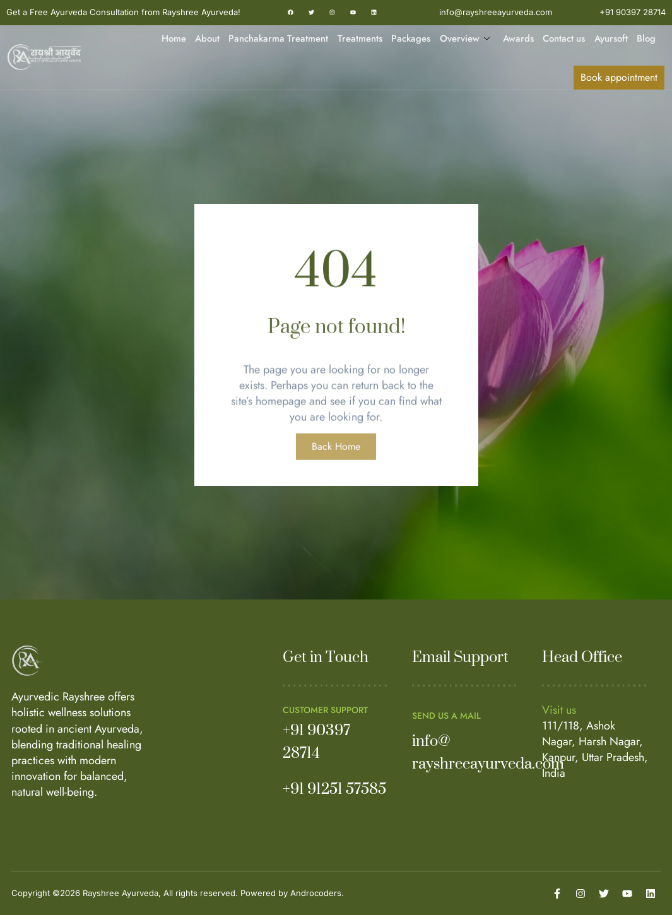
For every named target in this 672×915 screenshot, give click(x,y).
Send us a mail (446, 715)
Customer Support (325, 710)
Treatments (360, 38)
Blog (646, 38)
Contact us (564, 38)
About (208, 38)
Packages (411, 38)
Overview (465, 38)
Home (174, 38)
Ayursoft (611, 38)
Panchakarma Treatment (279, 38)
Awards (518, 38)
